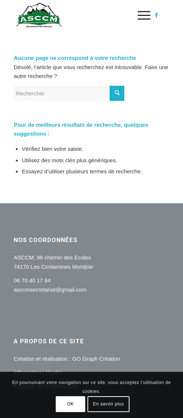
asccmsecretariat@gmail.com (50, 289)
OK (70, 404)
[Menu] (140, 15)
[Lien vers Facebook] (156, 15)
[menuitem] (140, 15)
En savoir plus (108, 404)
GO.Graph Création (96, 359)
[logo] (76, 15)
